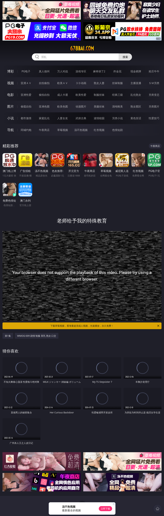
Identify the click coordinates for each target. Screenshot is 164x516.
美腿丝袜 (99, 106)
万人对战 (62, 71)
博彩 (10, 71)
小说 (10, 118)
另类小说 (117, 118)
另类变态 (154, 95)
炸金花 (117, 71)
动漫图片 (81, 106)
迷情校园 (99, 118)
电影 (10, 94)
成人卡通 (62, 95)
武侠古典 (81, 118)
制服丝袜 (99, 95)
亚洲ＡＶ (26, 83)
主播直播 (135, 83)
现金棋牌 (135, 71)
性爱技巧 (154, 118)
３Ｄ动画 (81, 83)
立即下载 (105, 508)
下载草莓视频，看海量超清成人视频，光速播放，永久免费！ (105, 326)
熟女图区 (135, 106)
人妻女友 (62, 118)
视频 (10, 83)
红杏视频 (99, 130)
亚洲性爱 (26, 95)
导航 (10, 130)
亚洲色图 (44, 106)
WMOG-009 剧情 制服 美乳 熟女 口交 (36, 335)
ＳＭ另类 (154, 83)
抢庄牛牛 (154, 71)
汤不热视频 (81, 130)
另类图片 (154, 106)
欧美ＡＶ (62, 83)
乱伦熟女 (135, 95)
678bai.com (82, 48)
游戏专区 (81, 71)
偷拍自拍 (44, 95)
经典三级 (117, 95)
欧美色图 (62, 106)
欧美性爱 (81, 95)
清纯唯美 (117, 106)
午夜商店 (44, 130)
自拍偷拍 (44, 83)
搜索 (125, 57)
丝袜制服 (117, 83)
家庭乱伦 (44, 118)
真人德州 (44, 71)
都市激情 (26, 118)
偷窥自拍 (26, 106)
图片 (10, 106)
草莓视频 (62, 130)
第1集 (8, 335)
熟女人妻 (99, 83)
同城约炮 (26, 130)
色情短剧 (117, 130)
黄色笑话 (135, 118)
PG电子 (26, 71)
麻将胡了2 (99, 71)
